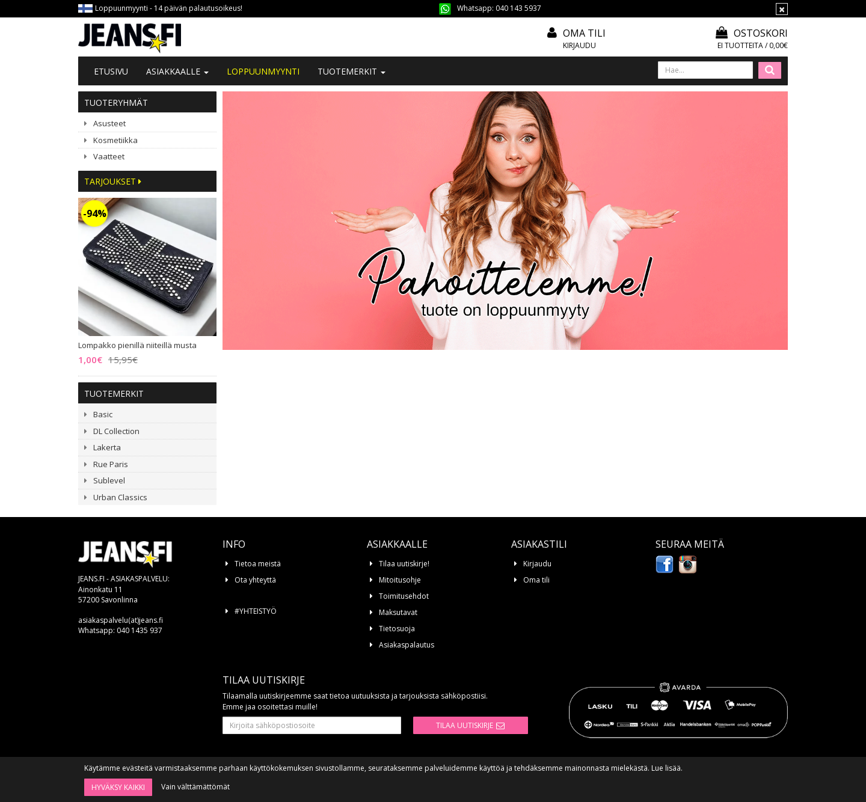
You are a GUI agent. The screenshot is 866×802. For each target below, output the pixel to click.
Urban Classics (120, 497)
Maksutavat (398, 612)
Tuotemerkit (351, 71)
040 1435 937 (139, 630)
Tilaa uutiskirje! (404, 564)
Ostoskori (752, 33)
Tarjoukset (112, 181)
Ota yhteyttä (255, 580)
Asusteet (109, 123)
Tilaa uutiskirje (464, 725)
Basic (102, 414)
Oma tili (584, 33)
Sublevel (109, 480)
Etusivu (111, 71)
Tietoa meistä (258, 564)
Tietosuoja (397, 628)
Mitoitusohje (400, 580)
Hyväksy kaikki (118, 787)
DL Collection (116, 431)
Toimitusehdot (404, 596)
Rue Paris (110, 464)
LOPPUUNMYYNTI (263, 71)
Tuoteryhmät (116, 102)
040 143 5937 (518, 8)
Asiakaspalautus (406, 645)
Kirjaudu (579, 45)
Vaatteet (108, 156)
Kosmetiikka (115, 140)
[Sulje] (782, 9)
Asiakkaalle (177, 71)
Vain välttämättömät (195, 787)
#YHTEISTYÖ (256, 611)
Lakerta (107, 447)
